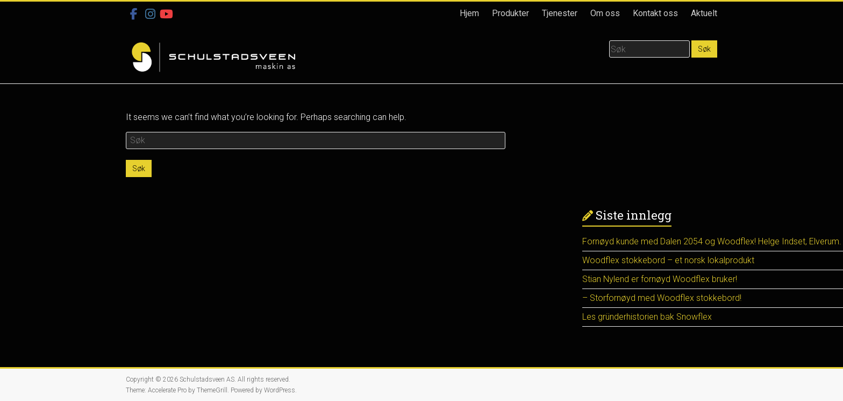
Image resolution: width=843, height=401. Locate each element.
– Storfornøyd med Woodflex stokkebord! (661, 298)
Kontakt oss (655, 13)
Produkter (510, 13)
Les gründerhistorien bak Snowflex (647, 317)
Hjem (469, 13)
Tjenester (559, 13)
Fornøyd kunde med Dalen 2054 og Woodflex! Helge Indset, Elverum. (711, 241)
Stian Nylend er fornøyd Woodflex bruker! (659, 279)
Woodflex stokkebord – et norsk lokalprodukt (668, 260)
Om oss (605, 13)
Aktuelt (704, 13)
